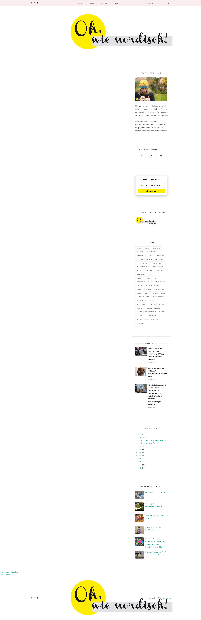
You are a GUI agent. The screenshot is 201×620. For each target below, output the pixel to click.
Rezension (161, 304)
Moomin (146, 293)
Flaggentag (150, 270)
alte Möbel (140, 251)
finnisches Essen (157, 266)
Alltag (147, 248)
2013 (139, 468)
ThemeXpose (166, 598)
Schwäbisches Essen (154, 308)
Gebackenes (141, 274)
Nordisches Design (158, 296)
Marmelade (160, 289)
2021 (139, 434)
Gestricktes (91, 3)
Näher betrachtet (158, 293)
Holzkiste (140, 289)
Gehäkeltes (151, 274)
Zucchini (140, 323)
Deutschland (159, 259)
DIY (138, 263)
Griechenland (160, 281)
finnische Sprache (143, 266)
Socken (139, 311)
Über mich (140, 315)
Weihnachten (151, 315)
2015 (139, 462)
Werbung (154, 319)
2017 (139, 455)
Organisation (141, 300)
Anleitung (140, 255)
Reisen (116, 3)
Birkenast (140, 259)
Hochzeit (140, 285)
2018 (139, 452)
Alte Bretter (156, 248)
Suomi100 (162, 311)
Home (80, 3)
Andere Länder (152, 251)
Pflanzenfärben (142, 304)
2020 (139, 446)
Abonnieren (151, 191)
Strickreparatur (150, 311)
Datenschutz (5, 575)
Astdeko (149, 255)
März (142, 437)
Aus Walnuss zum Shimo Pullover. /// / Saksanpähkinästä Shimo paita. (157, 372)
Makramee (149, 289)
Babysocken (160, 255)
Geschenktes (151, 278)
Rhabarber (140, 308)
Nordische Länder (143, 296)
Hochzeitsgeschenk (153, 285)
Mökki (139, 293)
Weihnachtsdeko (142, 319)
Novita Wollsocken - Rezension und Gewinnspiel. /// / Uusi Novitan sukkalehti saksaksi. (156, 353)
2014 (139, 465)
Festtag (144, 263)
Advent (139, 248)
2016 (139, 459)
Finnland (140, 270)
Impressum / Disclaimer (9, 572)
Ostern (151, 300)
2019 (139, 449)
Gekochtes (105, 3)
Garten (159, 270)
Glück (150, 281)
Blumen (149, 259)
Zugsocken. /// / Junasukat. (155, 492)
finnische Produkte (156, 263)
